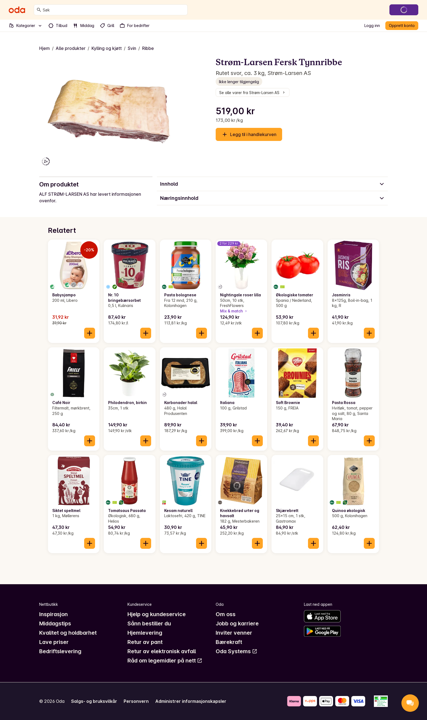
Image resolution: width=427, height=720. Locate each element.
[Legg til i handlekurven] (89, 333)
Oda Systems (236, 651)
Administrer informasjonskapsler (190, 701)
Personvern (136, 701)
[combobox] (114, 10)
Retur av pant (145, 642)
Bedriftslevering (60, 651)
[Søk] (39, 10)
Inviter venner (234, 632)
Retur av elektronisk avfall (161, 651)
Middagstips (55, 623)
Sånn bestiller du (149, 623)
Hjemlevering (144, 632)
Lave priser (54, 642)
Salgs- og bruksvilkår (94, 701)
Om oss (226, 614)
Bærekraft (229, 642)
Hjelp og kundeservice (156, 614)
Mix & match (234, 311)
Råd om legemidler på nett (164, 660)
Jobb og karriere (237, 623)
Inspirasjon (53, 614)
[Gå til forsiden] (17, 10)
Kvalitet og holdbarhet (68, 632)
